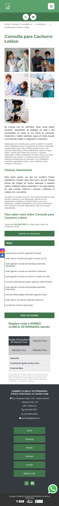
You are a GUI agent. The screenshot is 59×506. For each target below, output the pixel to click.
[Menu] (51, 6)
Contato (29, 465)
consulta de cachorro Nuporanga (19, 305)
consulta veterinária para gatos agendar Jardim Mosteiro (29, 282)
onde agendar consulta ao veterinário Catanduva (26, 271)
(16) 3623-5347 (20, 224)
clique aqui (34, 224)
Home (29, 430)
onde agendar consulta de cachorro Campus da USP (28, 276)
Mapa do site (29, 473)
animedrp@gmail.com (29, 418)
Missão (29, 448)
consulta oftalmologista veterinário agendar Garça (26, 295)
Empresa (29, 439)
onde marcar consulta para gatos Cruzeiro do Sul (26, 258)
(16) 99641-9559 (29, 414)
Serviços (29, 456)
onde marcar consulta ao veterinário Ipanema (24, 300)
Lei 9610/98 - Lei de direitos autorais (21, 381)
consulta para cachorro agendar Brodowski (23, 253)
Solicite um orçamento (29, 233)
